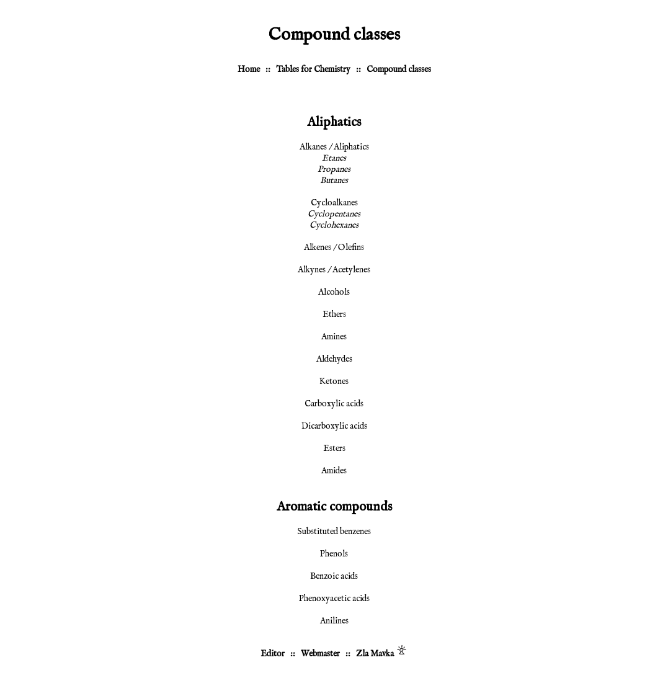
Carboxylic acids (334, 403)
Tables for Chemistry (313, 69)
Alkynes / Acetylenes (334, 269)
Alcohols (334, 292)
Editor (273, 653)
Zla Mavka (375, 653)
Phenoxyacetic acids (334, 598)
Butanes (334, 180)
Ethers (334, 314)
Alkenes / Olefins (334, 247)
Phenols (334, 554)
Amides (334, 470)
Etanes (334, 158)
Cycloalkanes (334, 202)
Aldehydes (334, 359)
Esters (334, 448)
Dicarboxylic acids (334, 426)
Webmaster (320, 653)
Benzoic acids (334, 576)
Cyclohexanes (334, 225)
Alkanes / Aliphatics (334, 147)
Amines (334, 336)
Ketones (334, 381)
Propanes (334, 169)
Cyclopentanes (334, 214)
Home (249, 69)
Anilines (334, 621)
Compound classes (399, 69)
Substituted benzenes (334, 531)
